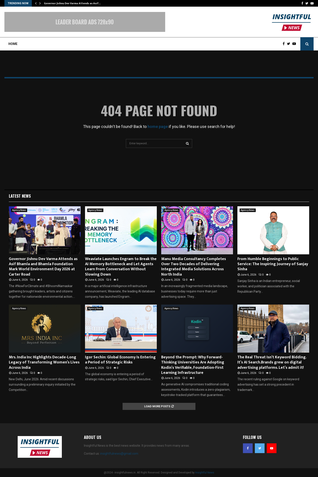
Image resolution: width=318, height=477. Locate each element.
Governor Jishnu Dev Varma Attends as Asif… (72, 3)
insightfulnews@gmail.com (119, 453)
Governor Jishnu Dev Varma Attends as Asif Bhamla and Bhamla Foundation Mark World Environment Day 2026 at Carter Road (43, 267)
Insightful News (204, 472)
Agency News (19, 210)
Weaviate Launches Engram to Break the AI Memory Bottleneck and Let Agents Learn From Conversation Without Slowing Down (121, 267)
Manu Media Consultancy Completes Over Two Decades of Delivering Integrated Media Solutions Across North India (193, 267)
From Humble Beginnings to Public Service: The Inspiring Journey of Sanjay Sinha (272, 264)
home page (158, 126)
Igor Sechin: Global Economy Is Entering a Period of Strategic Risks (120, 360)
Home (12, 44)
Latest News (20, 196)
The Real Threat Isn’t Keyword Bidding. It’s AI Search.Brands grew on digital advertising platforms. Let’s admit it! (271, 362)
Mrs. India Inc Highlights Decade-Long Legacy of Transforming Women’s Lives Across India (44, 362)
